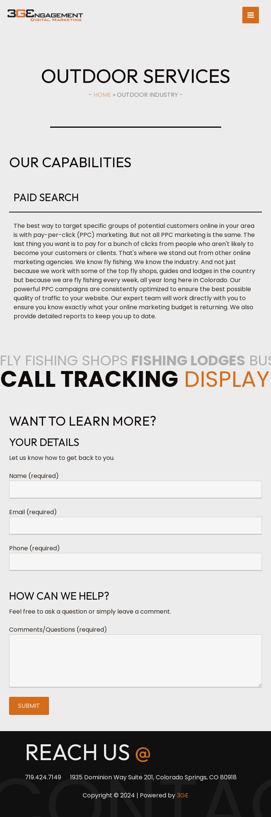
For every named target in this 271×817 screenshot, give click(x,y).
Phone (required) (34, 548)
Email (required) (33, 512)
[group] (135, 251)
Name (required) (34, 476)
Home (102, 94)
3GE (182, 795)
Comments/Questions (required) (58, 629)
